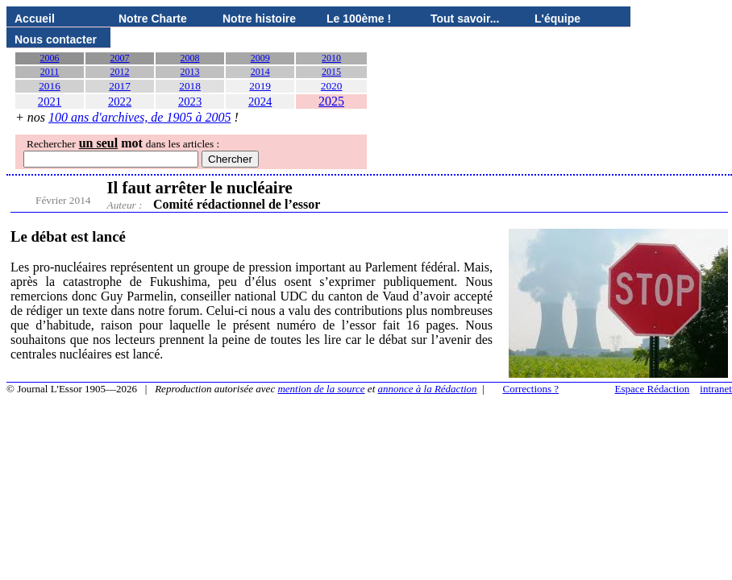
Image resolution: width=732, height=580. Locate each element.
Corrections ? (530, 389)
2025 (331, 101)
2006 (50, 58)
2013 (190, 71)
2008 (190, 58)
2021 (49, 101)
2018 (190, 86)
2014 (260, 71)
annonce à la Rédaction (427, 389)
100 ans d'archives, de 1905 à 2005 (139, 117)
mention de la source (320, 389)
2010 (331, 58)
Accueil (35, 18)
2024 (260, 101)
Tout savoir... (464, 18)
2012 (120, 71)
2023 (190, 101)
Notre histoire (259, 18)
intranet (716, 389)
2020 (332, 86)
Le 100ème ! (358, 18)
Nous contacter (56, 39)
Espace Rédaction (652, 389)
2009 (260, 58)
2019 (260, 86)
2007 (120, 58)
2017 (120, 86)
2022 (119, 101)
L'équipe (557, 18)
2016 (49, 86)
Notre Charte (153, 18)
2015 (331, 71)
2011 (50, 71)
